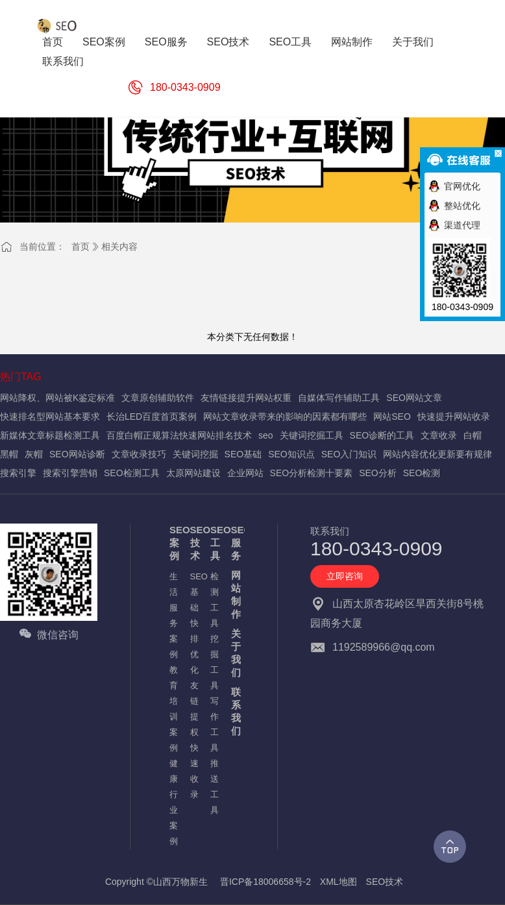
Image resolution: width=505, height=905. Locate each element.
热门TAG (21, 376)
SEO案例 (173, 542)
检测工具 (214, 600)
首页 (80, 246)
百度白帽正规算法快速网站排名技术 (179, 435)
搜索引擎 (18, 473)
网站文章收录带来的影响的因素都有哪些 (285, 416)
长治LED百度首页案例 (151, 416)
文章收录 (439, 435)
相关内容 (119, 246)
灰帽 (34, 454)
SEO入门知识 (349, 454)
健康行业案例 (173, 802)
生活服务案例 (173, 615)
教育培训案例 (173, 709)
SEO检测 (422, 473)
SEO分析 (378, 473)
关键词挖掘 (195, 454)
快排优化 (194, 646)
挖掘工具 (214, 662)
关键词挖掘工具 (311, 435)
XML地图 (338, 881)
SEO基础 (243, 454)
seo (265, 435)
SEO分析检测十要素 (311, 473)
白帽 (472, 435)
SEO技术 (194, 542)
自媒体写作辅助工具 (339, 397)
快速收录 (194, 771)
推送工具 (214, 786)
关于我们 (235, 653)
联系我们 (235, 711)
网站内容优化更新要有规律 (437, 454)
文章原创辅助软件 (157, 397)
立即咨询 (344, 576)
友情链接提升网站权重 (246, 397)
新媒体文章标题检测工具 (50, 435)
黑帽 (9, 454)
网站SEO (392, 416)
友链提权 (194, 709)
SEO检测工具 (132, 473)
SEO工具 (214, 542)
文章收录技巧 (139, 454)
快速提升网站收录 (453, 416)
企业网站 (245, 473)
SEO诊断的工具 (382, 435)
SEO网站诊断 (77, 454)
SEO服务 (235, 542)
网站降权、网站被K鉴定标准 (57, 397)
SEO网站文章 (414, 397)
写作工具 (214, 724)
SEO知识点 (291, 454)
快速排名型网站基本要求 (50, 416)
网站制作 (235, 595)
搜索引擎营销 (70, 473)
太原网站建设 (193, 473)
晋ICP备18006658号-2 (265, 881)
